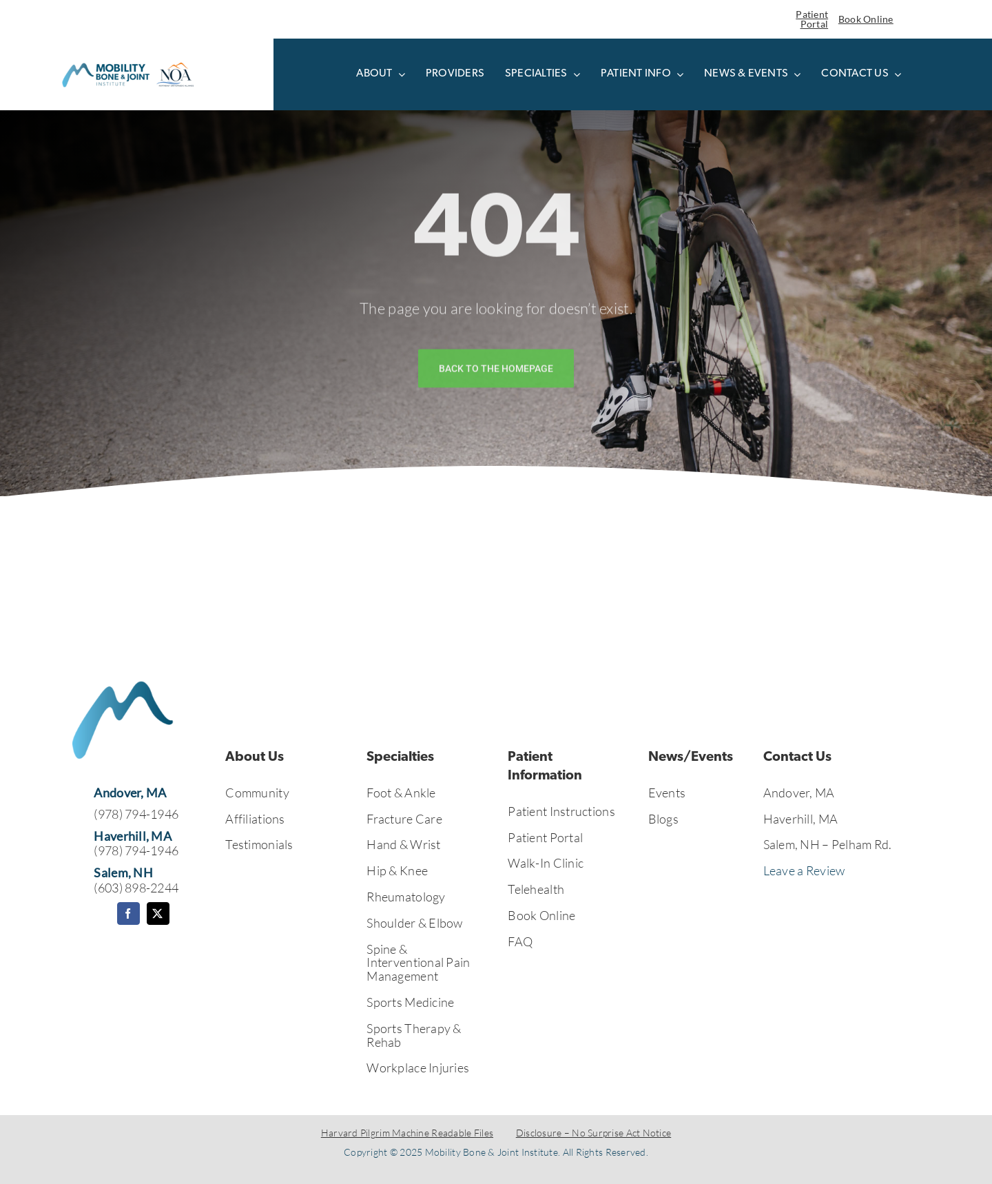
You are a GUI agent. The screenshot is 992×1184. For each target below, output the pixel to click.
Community (257, 792)
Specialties (400, 757)
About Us (254, 757)
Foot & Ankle (400, 792)
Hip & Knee (397, 870)
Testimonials (259, 844)
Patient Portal (812, 19)
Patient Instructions (561, 811)
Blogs (663, 818)
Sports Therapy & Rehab (413, 1035)
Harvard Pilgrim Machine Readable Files (407, 1133)
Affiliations (255, 818)
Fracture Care (404, 818)
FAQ (520, 941)
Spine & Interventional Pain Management (418, 962)
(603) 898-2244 (136, 887)
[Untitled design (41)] (127, 63)
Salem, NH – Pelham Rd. (827, 844)
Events (667, 792)
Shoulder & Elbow (414, 922)
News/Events (690, 757)
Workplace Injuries (417, 1067)
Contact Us (797, 757)
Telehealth (536, 889)
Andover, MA (799, 792)
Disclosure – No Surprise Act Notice (593, 1133)
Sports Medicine (410, 1002)
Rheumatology (405, 896)
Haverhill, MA (800, 818)
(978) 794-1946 (136, 813)
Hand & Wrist (403, 844)
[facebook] (128, 913)
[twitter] (158, 913)
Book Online (865, 19)
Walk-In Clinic (545, 862)
